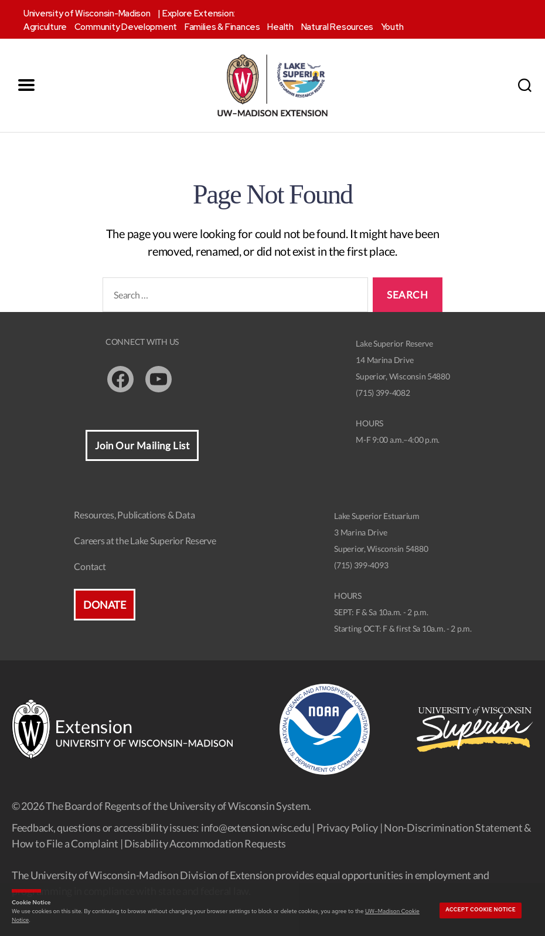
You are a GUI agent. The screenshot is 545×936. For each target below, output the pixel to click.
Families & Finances (222, 27)
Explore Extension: (198, 13)
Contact (89, 566)
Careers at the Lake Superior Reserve (145, 540)
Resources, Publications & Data (134, 514)
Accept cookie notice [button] (480, 909)
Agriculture (45, 27)
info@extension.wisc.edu (256, 827)
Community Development (125, 27)
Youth (392, 27)
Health (280, 27)
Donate (104, 604)
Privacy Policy (347, 827)
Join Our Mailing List (142, 445)
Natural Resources (337, 27)
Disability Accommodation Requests (205, 843)
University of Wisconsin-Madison (87, 13)
